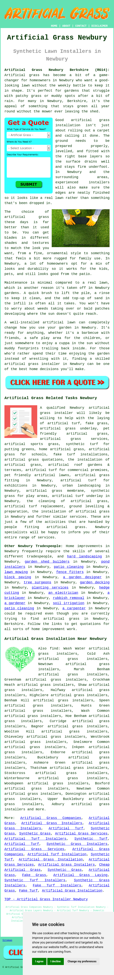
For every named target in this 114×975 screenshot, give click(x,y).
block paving (17, 577)
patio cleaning (69, 567)
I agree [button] (39, 961)
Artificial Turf (66, 828)
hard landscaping (84, 556)
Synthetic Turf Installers (34, 880)
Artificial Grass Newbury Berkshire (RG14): (57, 70)
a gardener (14, 603)
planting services (50, 588)
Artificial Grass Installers (51, 823)
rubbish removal (68, 598)
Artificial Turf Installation (57, 854)
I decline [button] (55, 961)
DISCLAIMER (99, 25)
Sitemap (7, 940)
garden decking (95, 582)
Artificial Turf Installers (35, 839)
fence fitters (70, 572)
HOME (54, 25)
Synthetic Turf (90, 839)
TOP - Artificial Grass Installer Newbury (46, 899)
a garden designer (82, 577)
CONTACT (81, 25)
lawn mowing (16, 572)
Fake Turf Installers (57, 885)
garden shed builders (47, 562)
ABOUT (66, 25)
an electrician (63, 593)
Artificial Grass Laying (80, 875)
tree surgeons (37, 582)
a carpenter (74, 608)
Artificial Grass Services (81, 833)
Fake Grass (34, 875)
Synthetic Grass (35, 833)
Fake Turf (28, 891)
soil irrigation (68, 603)
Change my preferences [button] (82, 961)
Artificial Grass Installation (51, 859)
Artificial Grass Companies (50, 818)
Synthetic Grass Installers (76, 844)
